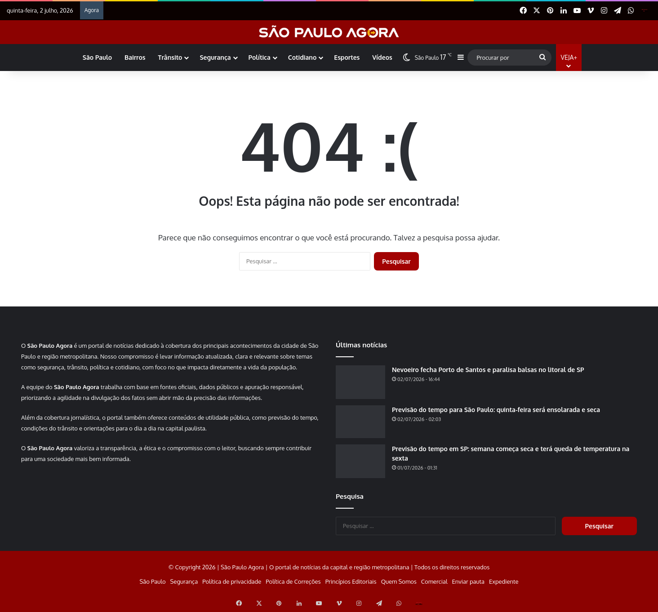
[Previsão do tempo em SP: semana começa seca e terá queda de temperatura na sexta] (360, 461)
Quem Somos (399, 581)
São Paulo (97, 57)
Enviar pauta (468, 581)
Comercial (434, 581)
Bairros (135, 57)
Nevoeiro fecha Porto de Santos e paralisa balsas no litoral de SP (488, 369)
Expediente (504, 581)
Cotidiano (302, 57)
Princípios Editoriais (351, 581)
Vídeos (382, 57)
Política (260, 57)
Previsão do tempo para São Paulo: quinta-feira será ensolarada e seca (496, 409)
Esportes (347, 57)
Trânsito (170, 57)
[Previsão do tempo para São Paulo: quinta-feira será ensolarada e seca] (360, 422)
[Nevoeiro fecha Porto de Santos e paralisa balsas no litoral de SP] (360, 382)
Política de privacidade (231, 581)
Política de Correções (293, 581)
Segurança (215, 57)
